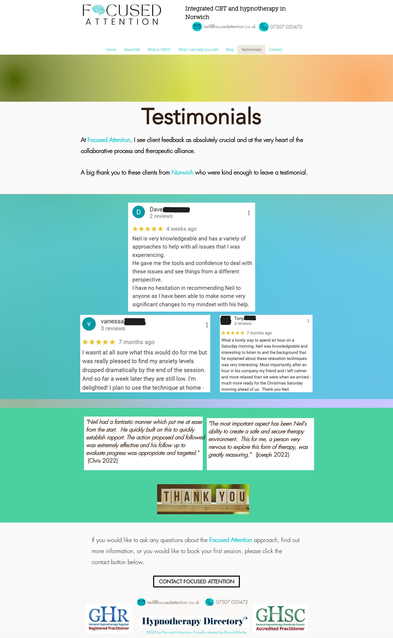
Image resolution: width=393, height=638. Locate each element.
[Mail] (197, 26)
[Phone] (264, 26)
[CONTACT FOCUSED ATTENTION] (196, 581)
